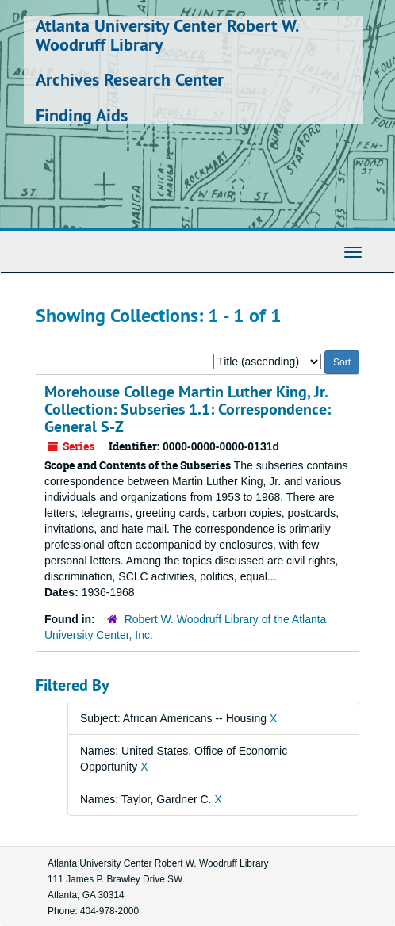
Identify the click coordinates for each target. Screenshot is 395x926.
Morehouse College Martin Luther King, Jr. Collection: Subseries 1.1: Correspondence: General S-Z (187, 409)
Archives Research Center (130, 79)
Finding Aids (82, 115)
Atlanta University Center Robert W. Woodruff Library (166, 34)
